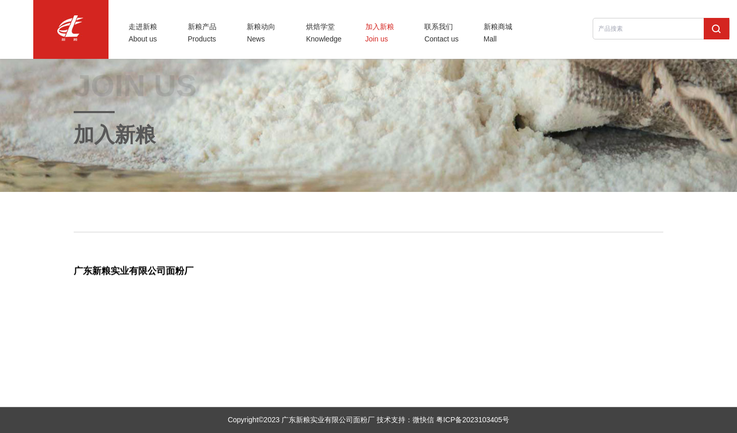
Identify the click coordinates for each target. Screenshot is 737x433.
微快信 (423, 420)
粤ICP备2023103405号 (472, 420)
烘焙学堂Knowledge (323, 33)
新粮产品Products (202, 33)
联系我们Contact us (441, 33)
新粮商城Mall (498, 33)
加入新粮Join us (379, 33)
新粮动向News (261, 33)
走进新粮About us (142, 33)
